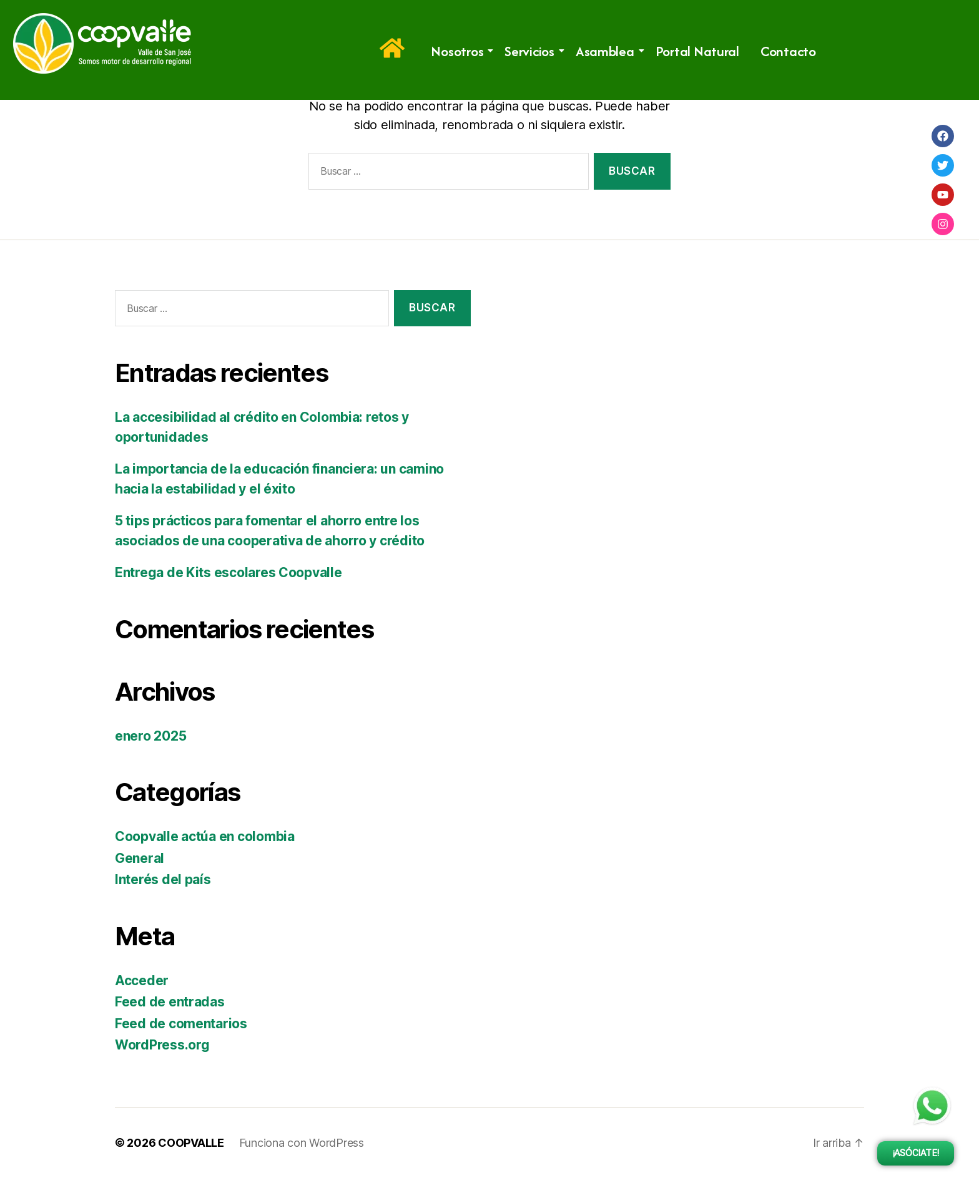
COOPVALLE (191, 1142)
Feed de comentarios (181, 1023)
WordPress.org (162, 1045)
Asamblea (607, 51)
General (139, 858)
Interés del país (163, 879)
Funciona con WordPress (301, 1142)
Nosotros (459, 51)
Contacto (788, 51)
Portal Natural (697, 51)
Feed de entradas (170, 1002)
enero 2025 (150, 736)
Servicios (531, 51)
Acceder (142, 980)
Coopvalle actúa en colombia (205, 836)
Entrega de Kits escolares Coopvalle (228, 572)
